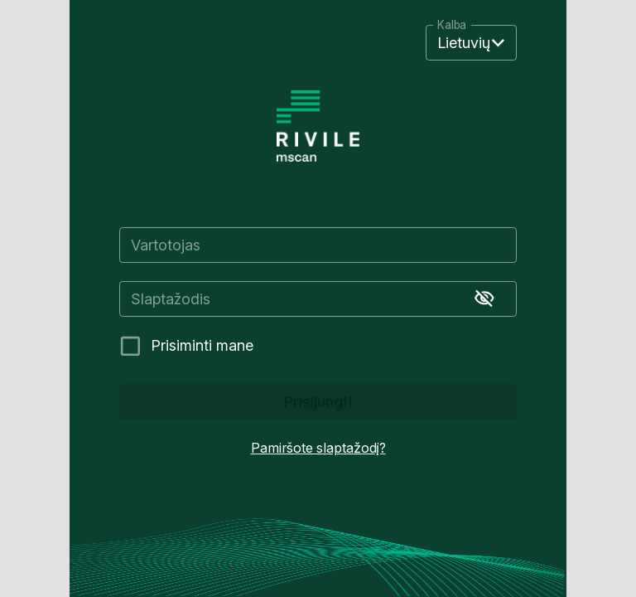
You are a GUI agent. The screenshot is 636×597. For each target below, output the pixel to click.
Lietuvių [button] (463, 42)
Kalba (451, 25)
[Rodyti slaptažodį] (484, 298)
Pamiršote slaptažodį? (318, 447)
